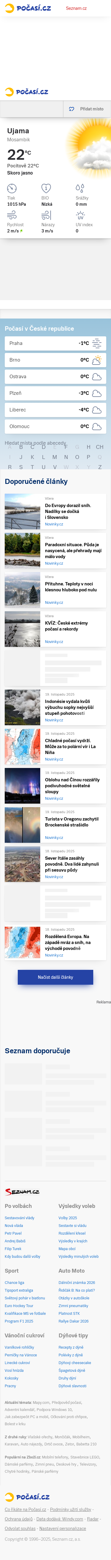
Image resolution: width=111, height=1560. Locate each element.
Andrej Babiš (15, 1241)
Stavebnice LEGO (84, 1457)
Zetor (69, 1444)
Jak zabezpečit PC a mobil (26, 1417)
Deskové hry (66, 1464)
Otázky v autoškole (74, 1298)
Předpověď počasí (66, 1403)
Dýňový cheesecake (75, 1363)
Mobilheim (81, 1437)
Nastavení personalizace (62, 1528)
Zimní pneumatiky (73, 1306)
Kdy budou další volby (22, 1257)
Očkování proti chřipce (69, 1417)
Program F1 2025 (19, 1321)
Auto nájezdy (31, 1444)
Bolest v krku (15, 1424)
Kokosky (11, 1378)
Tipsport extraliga (19, 1290)
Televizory (88, 1464)
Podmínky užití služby (70, 1509)
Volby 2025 (68, 1218)
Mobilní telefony (55, 1457)
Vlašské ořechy (40, 1437)
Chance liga (14, 1283)
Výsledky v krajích (73, 1241)
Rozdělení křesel (72, 1233)
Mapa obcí (67, 1249)
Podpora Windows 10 (54, 1410)
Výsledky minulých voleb (79, 1257)
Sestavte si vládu (72, 1226)
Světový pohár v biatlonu (25, 1298)
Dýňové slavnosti (72, 1386)
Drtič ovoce (53, 1444)
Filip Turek (13, 1249)
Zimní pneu (44, 1464)
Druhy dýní (67, 1378)
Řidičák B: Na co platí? (77, 1290)
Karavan (11, 1444)
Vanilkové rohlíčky (19, 1347)
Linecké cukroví (17, 1363)
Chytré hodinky (17, 1471)
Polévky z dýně (71, 1355)
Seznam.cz (76, 8)
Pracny (10, 1386)
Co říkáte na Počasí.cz (25, 1509)
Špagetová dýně (72, 1371)
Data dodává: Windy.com (59, 1519)
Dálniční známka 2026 (77, 1283)
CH (100, 447)
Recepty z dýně (71, 1347)
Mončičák (62, 1437)
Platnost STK (69, 1314)
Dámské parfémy (19, 1464)
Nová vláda (14, 1226)
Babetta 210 (86, 1444)
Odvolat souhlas (20, 1528)
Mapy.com (41, 1403)
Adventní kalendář (19, 1410)
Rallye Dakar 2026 (74, 1321)
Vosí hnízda (14, 1371)
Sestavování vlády (19, 1218)
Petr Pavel (13, 1233)
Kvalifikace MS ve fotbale (25, 1314)
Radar (93, 1519)
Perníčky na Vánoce (21, 1355)
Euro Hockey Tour (19, 1306)
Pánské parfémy (45, 1471)
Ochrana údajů (19, 1519)
